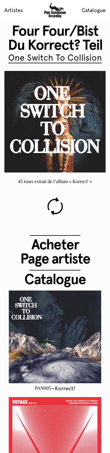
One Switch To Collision (55, 57)
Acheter (55, 244)
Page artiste (55, 258)
